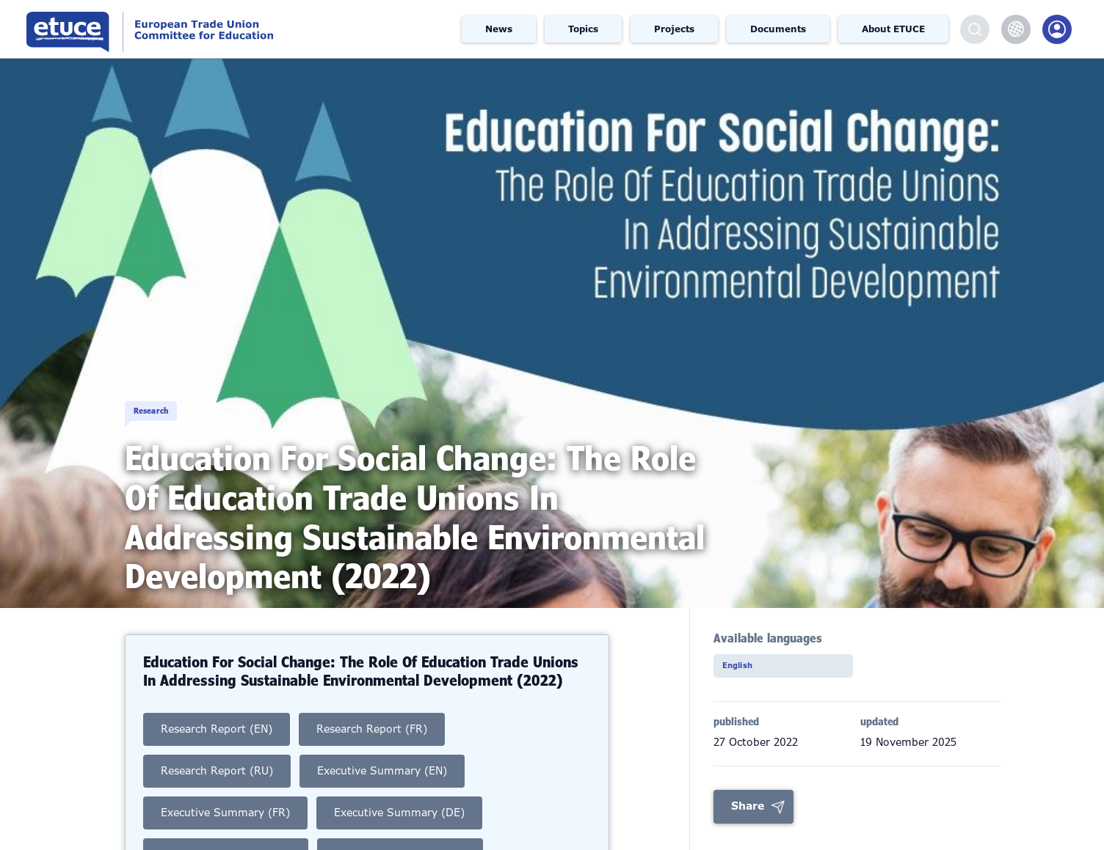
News (498, 29)
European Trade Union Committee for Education (208, 29)
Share (747, 810)
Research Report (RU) (217, 770)
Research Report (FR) (371, 729)
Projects (674, 29)
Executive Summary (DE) (399, 812)
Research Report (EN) (216, 729)
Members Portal (1057, 29)
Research (173, 394)
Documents (778, 29)
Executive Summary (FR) (225, 812)
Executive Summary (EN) (382, 770)
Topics (583, 29)
